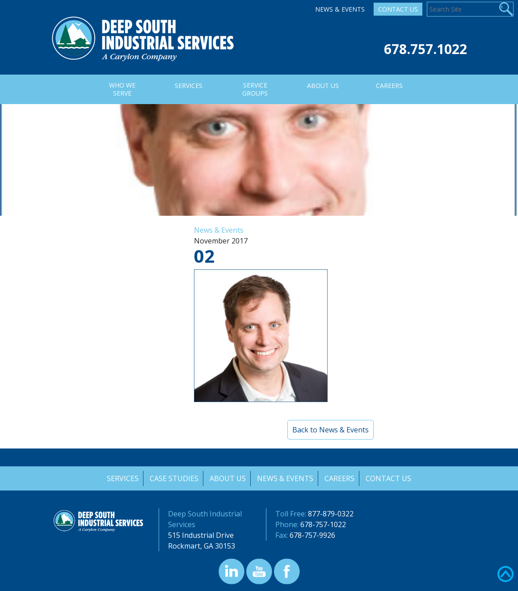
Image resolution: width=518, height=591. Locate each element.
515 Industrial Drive (201, 535)
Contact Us (398, 9)
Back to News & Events (330, 430)
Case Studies (173, 478)
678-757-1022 (323, 524)
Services (122, 478)
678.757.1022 (425, 49)
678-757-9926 (312, 535)
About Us (228, 478)
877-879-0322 (331, 514)
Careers (340, 478)
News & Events (340, 9)
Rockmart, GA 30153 (201, 546)
